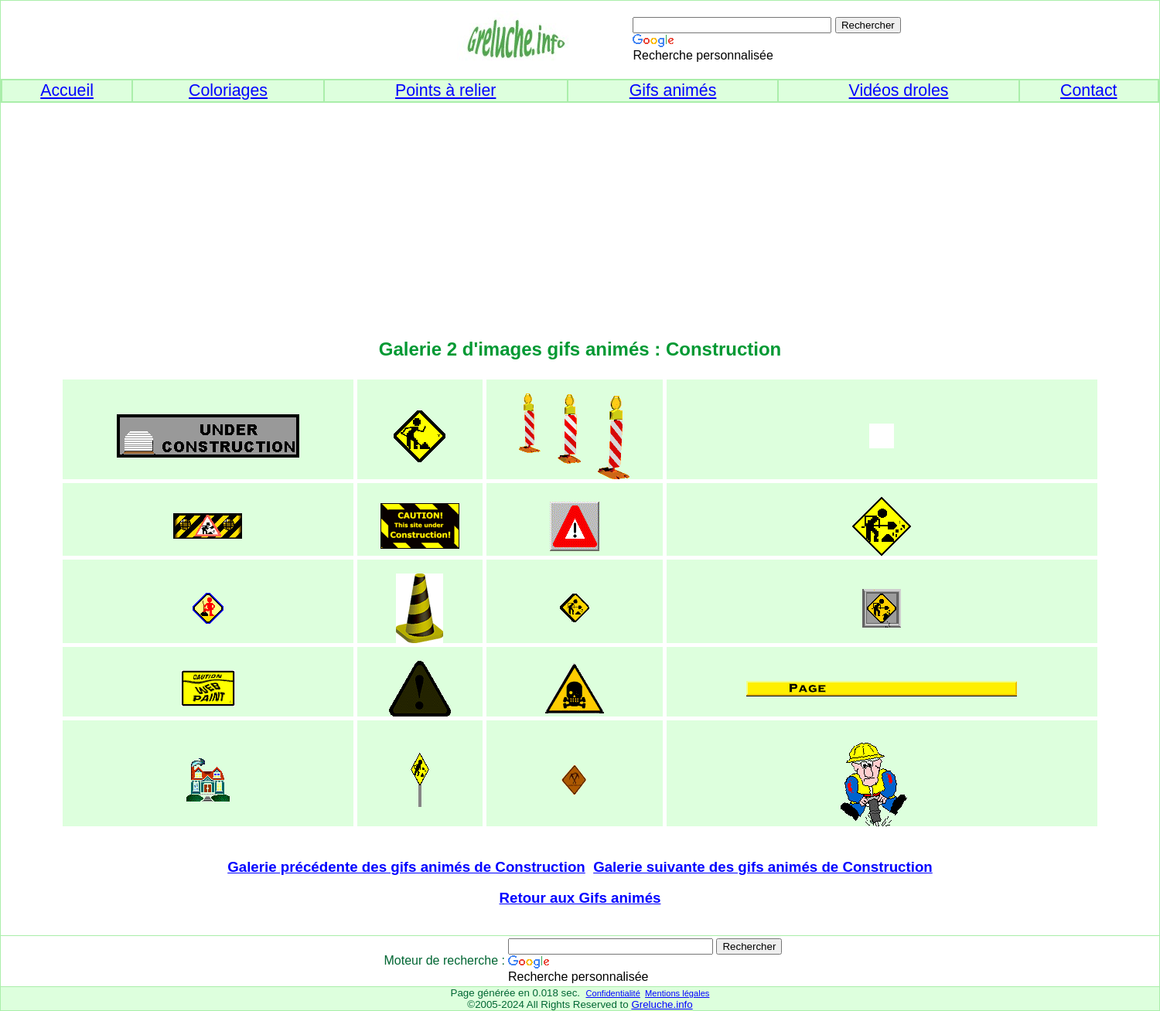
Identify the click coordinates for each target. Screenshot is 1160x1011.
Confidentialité (612, 993)
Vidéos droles (899, 90)
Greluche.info (661, 1004)
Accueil (67, 90)
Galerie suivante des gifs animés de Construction (763, 867)
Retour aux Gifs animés (580, 898)
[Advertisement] (580, 211)
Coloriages (228, 90)
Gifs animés (673, 90)
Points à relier (445, 90)
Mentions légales (677, 993)
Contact (1088, 90)
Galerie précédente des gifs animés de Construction (406, 867)
